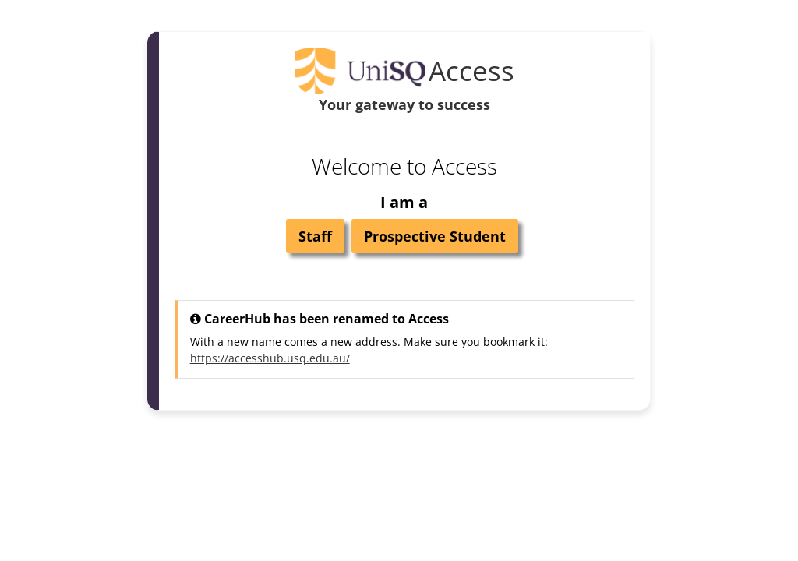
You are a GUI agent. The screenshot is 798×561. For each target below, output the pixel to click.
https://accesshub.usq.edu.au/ (270, 358)
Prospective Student (435, 236)
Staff (315, 236)
